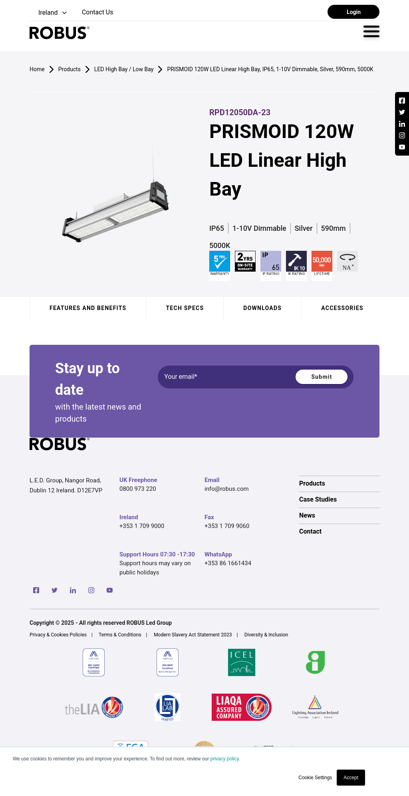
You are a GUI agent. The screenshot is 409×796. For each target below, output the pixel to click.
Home (37, 69)
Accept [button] (350, 777)
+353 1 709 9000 (141, 526)
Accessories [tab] (342, 308)
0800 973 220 (137, 488)
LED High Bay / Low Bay (124, 69)
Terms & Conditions (120, 635)
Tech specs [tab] (185, 308)
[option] (339, 484)
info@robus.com (226, 488)
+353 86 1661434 (227, 563)
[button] (49, 13)
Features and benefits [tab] (88, 308)
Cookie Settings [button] (315, 777)
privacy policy (224, 759)
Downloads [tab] (262, 308)
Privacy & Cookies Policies (58, 635)
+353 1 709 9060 (226, 526)
